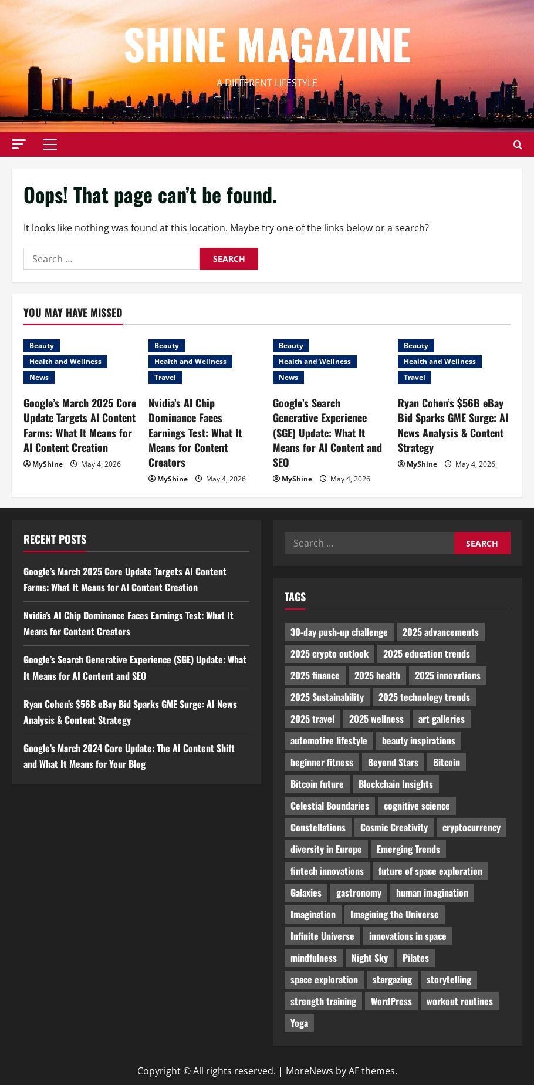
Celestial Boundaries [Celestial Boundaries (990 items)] (329, 805)
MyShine (47, 464)
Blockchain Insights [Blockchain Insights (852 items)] (396, 784)
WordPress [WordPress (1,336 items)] (391, 1001)
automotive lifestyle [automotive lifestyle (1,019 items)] (328, 740)
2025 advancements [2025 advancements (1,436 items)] (441, 632)
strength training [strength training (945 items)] (323, 1001)
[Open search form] (517, 144)
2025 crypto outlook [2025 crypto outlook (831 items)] (329, 653)
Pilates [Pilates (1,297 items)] (416, 958)
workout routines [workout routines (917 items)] (460, 1001)
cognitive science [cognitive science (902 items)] (417, 805)
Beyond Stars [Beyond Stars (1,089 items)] (393, 762)
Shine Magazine (267, 43)
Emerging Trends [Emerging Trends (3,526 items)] (408, 849)
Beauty (41, 346)
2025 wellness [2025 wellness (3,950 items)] (376, 719)
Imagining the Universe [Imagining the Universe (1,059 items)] (394, 914)
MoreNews (309, 1070)
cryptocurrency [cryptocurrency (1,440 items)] (471, 827)
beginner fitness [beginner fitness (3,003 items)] (321, 762)
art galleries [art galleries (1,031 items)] (441, 719)
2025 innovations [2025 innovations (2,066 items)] (448, 675)
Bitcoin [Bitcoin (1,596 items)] (446, 762)
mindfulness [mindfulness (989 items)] (313, 958)
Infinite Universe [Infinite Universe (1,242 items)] (322, 936)
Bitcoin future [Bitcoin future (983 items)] (317, 784)
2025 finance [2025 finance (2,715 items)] (315, 675)
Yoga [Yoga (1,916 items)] (299, 1023)
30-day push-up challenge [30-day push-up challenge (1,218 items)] (339, 632)
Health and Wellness (65, 361)
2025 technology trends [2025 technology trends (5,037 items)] (424, 697)
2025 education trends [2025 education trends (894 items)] (426, 653)
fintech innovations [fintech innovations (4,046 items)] (327, 871)
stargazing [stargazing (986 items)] (392, 979)
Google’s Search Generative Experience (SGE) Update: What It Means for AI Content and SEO (327, 432)
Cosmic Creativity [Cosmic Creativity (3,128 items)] (394, 827)
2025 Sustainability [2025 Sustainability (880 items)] (327, 697)
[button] (19, 144)
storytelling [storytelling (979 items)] (449, 979)
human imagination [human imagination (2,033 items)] (432, 892)
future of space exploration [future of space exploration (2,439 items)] (430, 871)
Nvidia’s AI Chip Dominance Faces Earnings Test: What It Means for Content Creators (195, 432)
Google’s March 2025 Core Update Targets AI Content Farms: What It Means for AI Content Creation (79, 425)
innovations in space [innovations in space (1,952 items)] (408, 936)
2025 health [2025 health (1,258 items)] (377, 675)
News (39, 377)
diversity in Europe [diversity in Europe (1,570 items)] (326, 849)
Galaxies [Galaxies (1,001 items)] (306, 892)
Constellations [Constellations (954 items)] (318, 827)
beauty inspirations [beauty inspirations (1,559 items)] (418, 740)
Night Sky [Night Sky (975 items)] (370, 958)
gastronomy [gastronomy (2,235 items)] (358, 892)
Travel (165, 377)
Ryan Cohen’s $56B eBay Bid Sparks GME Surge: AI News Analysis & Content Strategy (453, 425)
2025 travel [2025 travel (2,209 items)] (312, 719)
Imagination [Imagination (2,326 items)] (313, 914)
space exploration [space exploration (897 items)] (324, 979)
